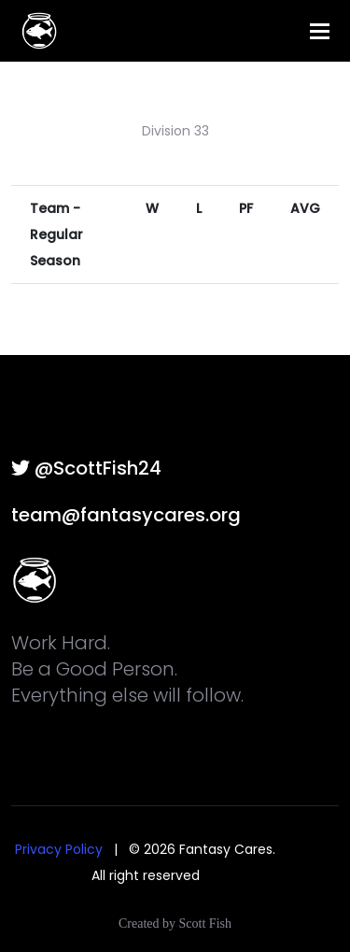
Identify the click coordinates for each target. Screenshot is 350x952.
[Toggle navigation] (319, 31)
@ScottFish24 (86, 468)
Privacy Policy (59, 849)
